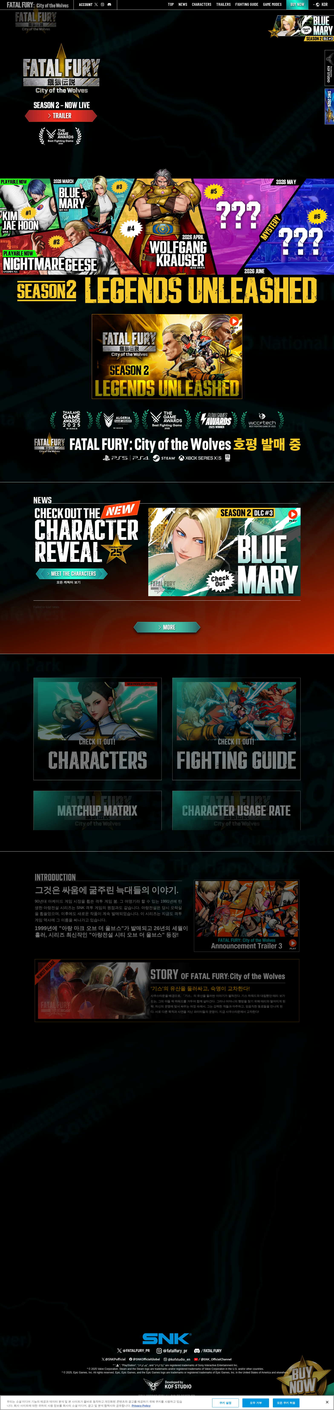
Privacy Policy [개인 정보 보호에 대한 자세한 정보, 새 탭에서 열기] (141, 1405)
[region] (167, 1402)
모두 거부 (256, 1402)
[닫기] (327, 1402)
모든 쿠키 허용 (286, 1402)
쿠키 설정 (225, 1402)
